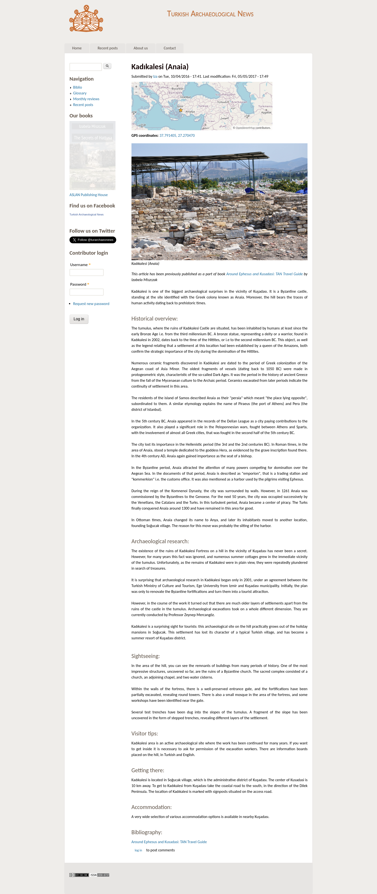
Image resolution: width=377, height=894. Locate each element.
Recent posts (108, 48)
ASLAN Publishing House (88, 194)
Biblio (77, 87)
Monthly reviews (86, 99)
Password (79, 284)
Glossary (79, 93)
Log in (138, 850)
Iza (155, 76)
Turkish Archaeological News (210, 11)
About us (141, 48)
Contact (170, 48)
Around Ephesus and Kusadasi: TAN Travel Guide (264, 274)
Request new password (91, 303)
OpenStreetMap (245, 128)
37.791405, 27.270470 (177, 135)
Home (77, 48)
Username (80, 264)
